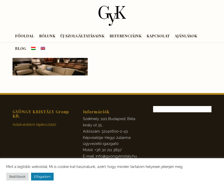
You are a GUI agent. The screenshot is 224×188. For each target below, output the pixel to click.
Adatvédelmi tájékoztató (34, 124)
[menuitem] (25, 36)
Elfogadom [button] (42, 176)
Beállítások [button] (17, 176)
